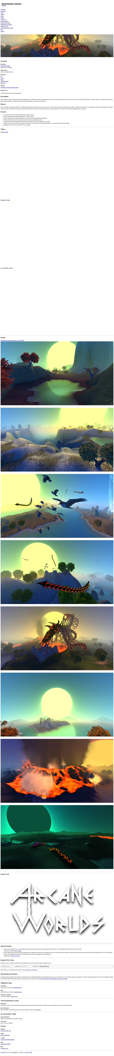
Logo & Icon (3, 19)
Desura (2, 79)
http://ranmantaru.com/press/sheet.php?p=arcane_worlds (54, 978)
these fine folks (28, 1052)
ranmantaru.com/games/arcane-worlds (9, 87)
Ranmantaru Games (5, 65)
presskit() (3, 1052)
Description (3, 11)
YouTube (6, 132)
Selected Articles (4, 21)
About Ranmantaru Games (7, 28)
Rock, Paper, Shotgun (16, 950)
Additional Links (4, 26)
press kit (4, 5)
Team (2, 29)
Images (2, 17)
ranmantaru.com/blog (5, 1044)
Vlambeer (15, 1052)
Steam (2, 78)
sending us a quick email (31, 969)
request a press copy (44, 966)
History (2, 12)
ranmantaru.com (18, 992)
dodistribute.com (18, 987)
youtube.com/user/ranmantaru (8, 1039)
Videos (2, 16)
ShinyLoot (3, 83)
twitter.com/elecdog (5, 1035)
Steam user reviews (15, 955)
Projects (2, 14)
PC (1, 76)
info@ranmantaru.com (6, 1030)
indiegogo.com (14, 996)
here (40, 1009)
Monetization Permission (6, 24)
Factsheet (3, 9)
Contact (2, 31)
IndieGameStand (4, 81)
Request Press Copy (5, 22)
